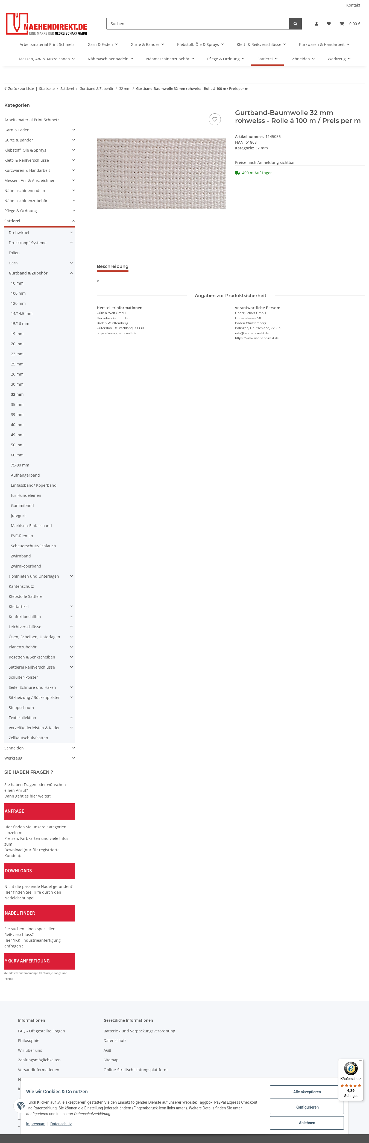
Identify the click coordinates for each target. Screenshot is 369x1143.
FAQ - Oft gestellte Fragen (41, 1030)
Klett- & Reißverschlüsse (26, 160)
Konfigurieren (303, 1109)
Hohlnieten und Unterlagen (34, 576)
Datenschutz (64, 1126)
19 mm (17, 333)
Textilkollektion (22, 717)
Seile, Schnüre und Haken (32, 687)
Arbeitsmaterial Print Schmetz (31, 119)
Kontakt (353, 5)
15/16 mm (20, 323)
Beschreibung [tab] (112, 266)
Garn (13, 262)
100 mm (18, 293)
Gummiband (22, 505)
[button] (317, 23)
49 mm (17, 434)
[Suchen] (197, 23)
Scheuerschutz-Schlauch (33, 545)
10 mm (17, 283)
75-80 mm (20, 465)
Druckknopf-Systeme (27, 242)
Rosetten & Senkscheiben (32, 657)
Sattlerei (12, 220)
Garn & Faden (17, 129)
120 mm (18, 303)
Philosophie (28, 1040)
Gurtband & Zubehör (28, 273)
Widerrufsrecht (117, 1079)
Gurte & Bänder (18, 140)
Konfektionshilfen (25, 616)
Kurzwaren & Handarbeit (27, 170)
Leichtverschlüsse (25, 626)
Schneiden (14, 748)
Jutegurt (18, 515)
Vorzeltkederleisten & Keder (34, 727)
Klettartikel (19, 606)
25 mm (17, 364)
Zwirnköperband (26, 566)
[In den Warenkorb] (101, 106)
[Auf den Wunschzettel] (215, 119)
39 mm (17, 414)
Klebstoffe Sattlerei (26, 596)
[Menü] (360, 1062)
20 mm (17, 343)
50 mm (17, 444)
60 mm (17, 454)
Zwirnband (21, 556)
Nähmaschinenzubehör (26, 200)
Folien (14, 252)
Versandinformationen (38, 1069)
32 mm (261, 147)
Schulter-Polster (23, 677)
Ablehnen (303, 1123)
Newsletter (28, 1079)
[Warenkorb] (350, 23)
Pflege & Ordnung (20, 210)
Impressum (39, 1126)
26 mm (17, 374)
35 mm (17, 404)
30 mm (17, 384)
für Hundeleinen (26, 495)
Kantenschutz (21, 586)
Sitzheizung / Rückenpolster (34, 697)
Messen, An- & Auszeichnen (29, 180)
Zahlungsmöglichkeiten (39, 1059)
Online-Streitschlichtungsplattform (136, 1069)
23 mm (17, 353)
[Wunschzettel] (329, 23)
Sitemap (111, 1059)
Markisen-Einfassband (31, 525)
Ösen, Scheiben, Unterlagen (34, 636)
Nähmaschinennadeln (24, 190)
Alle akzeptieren (303, 1095)
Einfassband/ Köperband (34, 485)
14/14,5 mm (22, 313)
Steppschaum (21, 707)
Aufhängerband (25, 475)
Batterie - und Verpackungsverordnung (139, 1030)
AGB (107, 1050)
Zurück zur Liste (21, 88)
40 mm (17, 424)
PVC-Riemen (22, 535)
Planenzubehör (23, 646)
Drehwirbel (19, 232)
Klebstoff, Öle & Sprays (25, 150)
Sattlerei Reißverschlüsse (32, 667)
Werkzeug (13, 758)
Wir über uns (30, 1050)
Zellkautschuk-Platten (28, 737)
